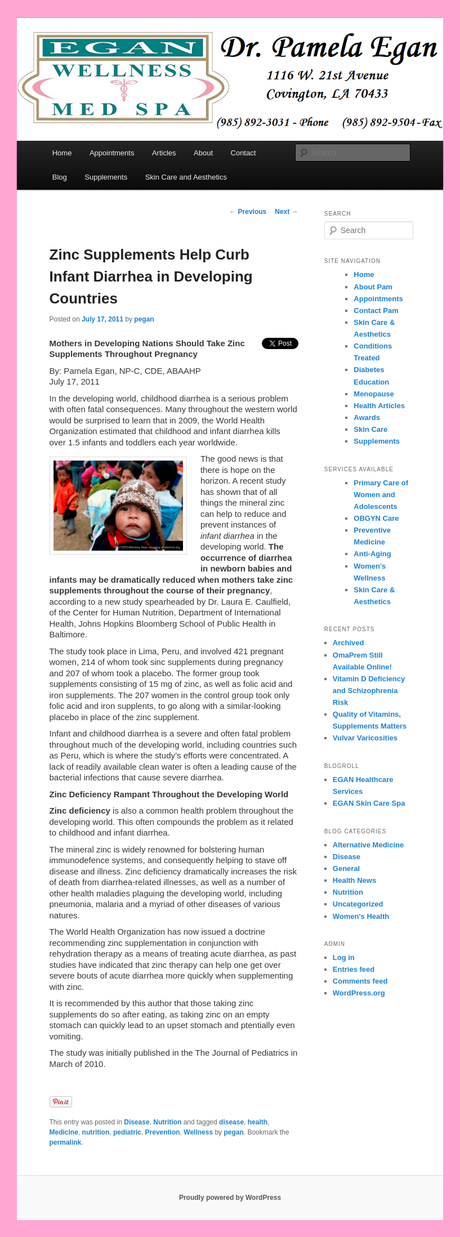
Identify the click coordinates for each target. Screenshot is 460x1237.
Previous (247, 212)
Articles (164, 153)
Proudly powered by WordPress (230, 1198)
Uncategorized (358, 904)
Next (286, 212)
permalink (66, 1142)
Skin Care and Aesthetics (186, 177)
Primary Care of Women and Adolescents (381, 495)
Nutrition (167, 1122)
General (346, 868)
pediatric (127, 1132)
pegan (144, 319)
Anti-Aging (372, 554)
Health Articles (379, 405)
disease (231, 1122)
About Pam (373, 287)
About (203, 153)
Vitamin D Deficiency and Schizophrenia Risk (369, 691)
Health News (354, 880)
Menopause (374, 394)
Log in (344, 957)
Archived (348, 642)
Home (62, 153)
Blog (59, 177)
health (257, 1122)
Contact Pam (376, 310)
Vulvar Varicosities (365, 738)
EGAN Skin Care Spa (369, 803)
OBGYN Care (376, 518)
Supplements (105, 177)
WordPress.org (359, 993)
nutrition (96, 1132)
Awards (367, 417)
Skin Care (370, 429)
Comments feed (360, 981)
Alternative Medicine (368, 845)
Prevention (162, 1132)
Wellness (198, 1132)
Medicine (64, 1132)
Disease (136, 1122)
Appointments (112, 153)
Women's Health (361, 916)
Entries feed (353, 969)
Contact (243, 153)
